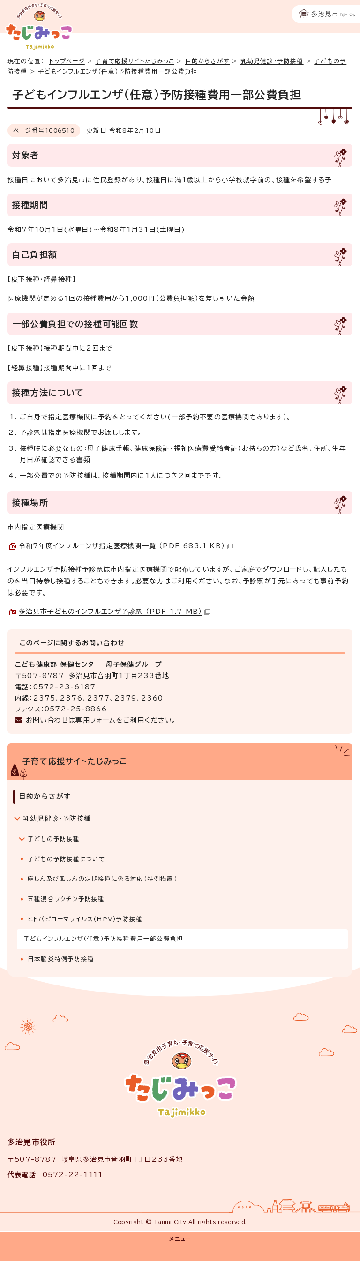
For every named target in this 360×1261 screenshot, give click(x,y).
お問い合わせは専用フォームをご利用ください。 (101, 720)
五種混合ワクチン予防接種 (66, 899)
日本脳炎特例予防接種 (61, 959)
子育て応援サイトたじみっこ (134, 61)
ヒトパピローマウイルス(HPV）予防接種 (85, 919)
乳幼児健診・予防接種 (272, 61)
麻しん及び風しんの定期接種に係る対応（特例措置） (102, 879)
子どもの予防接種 (54, 839)
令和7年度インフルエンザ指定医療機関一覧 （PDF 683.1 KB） (126, 546)
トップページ (67, 61)
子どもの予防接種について (66, 859)
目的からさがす (207, 61)
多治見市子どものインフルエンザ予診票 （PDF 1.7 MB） (114, 611)
